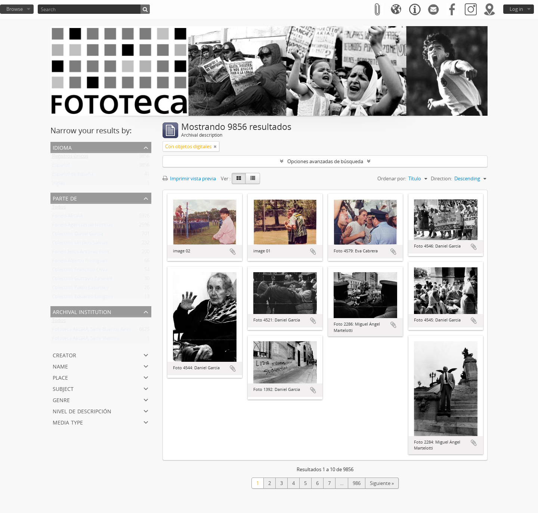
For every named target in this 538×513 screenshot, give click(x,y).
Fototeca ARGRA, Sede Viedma (85, 339)
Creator (64, 354)
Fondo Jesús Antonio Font (80, 253)
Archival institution (82, 311)
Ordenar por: (391, 178)
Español (60, 166)
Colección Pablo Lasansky (80, 289)
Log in (516, 9)
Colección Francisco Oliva (80, 271)
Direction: (441, 178)
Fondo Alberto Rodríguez (80, 262)
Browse (14, 9)
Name (60, 366)
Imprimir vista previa (189, 178)
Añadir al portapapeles (232, 251)
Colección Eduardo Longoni (82, 298)
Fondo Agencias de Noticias (82, 226)
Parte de (65, 198)
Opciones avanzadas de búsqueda (325, 161)
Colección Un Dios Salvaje (80, 244)
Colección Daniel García (77, 235)
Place (60, 377)
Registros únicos (70, 157)
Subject (63, 388)
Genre (61, 399)
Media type (68, 422)
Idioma (62, 147)
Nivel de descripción (82, 410)
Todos (59, 208)
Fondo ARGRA (67, 217)
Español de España (72, 175)
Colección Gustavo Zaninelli (82, 280)
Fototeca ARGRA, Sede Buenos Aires (91, 330)
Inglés (58, 184)
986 (357, 483)
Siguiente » (382, 483)
